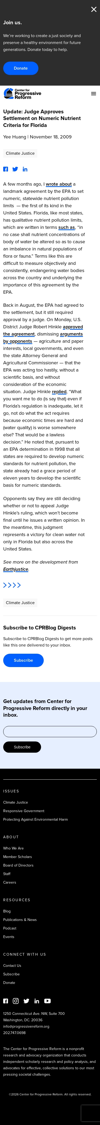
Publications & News (20, 920)
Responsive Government (23, 811)
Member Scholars (17, 857)
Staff (6, 874)
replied (59, 391)
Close (94, 9)
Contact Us (12, 965)
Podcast (9, 928)
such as (66, 227)
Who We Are (13, 848)
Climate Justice (20, 153)
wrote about (59, 184)
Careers (9, 882)
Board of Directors (18, 865)
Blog (7, 911)
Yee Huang (14, 136)
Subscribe (23, 660)
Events (8, 937)
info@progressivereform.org (26, 1026)
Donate (21, 68)
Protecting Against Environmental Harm (35, 819)
